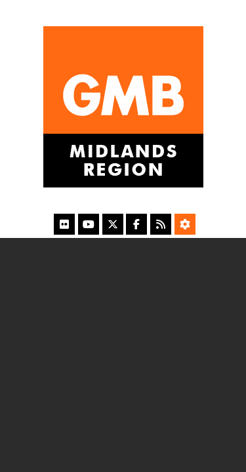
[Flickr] (64, 224)
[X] (112, 224)
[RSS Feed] (160, 224)
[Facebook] (136, 224)
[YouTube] (88, 224)
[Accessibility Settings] (184, 224)
